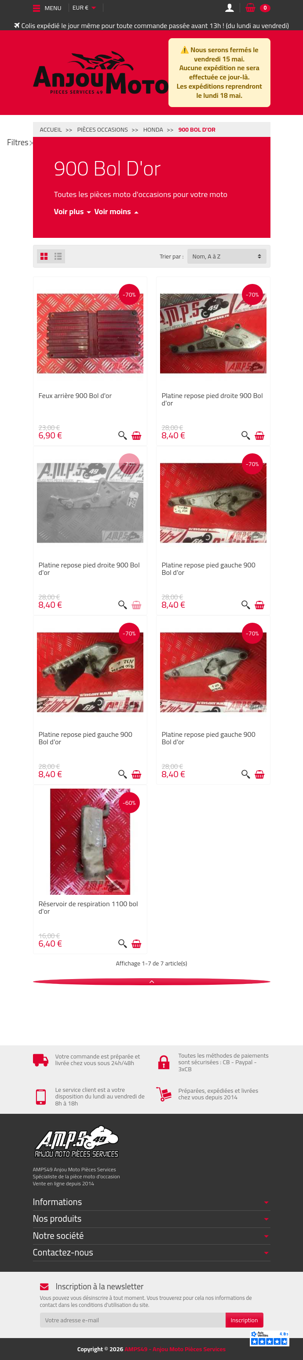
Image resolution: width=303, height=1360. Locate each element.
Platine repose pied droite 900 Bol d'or (212, 399)
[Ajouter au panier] (136, 436)
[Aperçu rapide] (123, 436)
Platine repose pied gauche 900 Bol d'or (209, 568)
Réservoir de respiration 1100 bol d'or (88, 907)
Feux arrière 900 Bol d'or (75, 395)
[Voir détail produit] (136, 605)
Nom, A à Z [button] (207, 256)
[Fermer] (32, 143)
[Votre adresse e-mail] (133, 1320)
